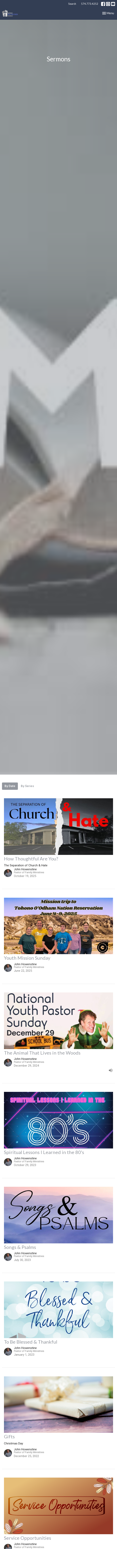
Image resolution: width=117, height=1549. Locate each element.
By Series (27, 786)
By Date (10, 786)
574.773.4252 (89, 3)
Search (72, 3)
